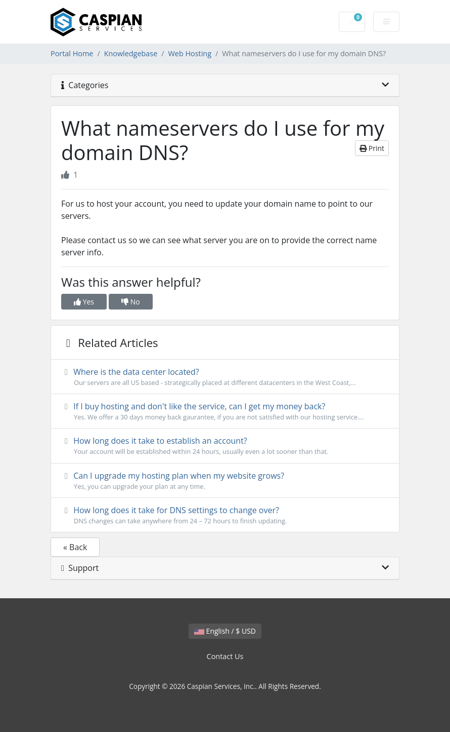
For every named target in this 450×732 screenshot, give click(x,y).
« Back (75, 547)
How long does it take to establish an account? (225, 445)
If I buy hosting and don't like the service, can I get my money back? (225, 411)
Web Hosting (189, 53)
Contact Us (225, 656)
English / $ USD (225, 631)
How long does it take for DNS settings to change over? (225, 515)
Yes (84, 301)
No (130, 301)
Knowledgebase (131, 53)
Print (371, 148)
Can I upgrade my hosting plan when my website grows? (225, 480)
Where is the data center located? (225, 377)
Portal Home (72, 53)
